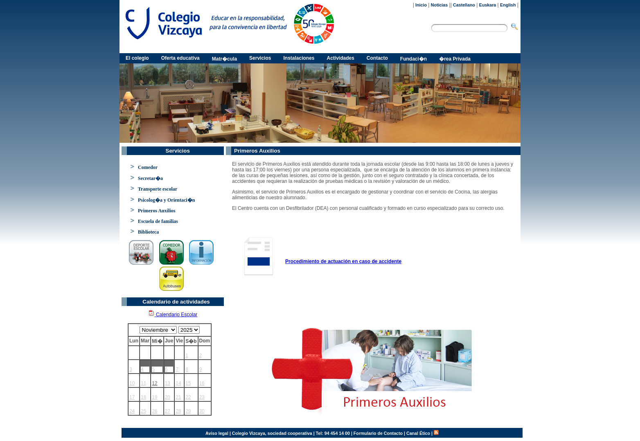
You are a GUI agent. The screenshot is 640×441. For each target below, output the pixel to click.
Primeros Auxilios (156, 211)
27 (167, 411)
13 (167, 383)
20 (167, 397)
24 (132, 411)
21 (178, 397)
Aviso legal (216, 433)
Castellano (464, 4)
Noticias (439, 4)
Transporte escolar (157, 189)
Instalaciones (298, 58)
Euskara (487, 4)
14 (178, 383)
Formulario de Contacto (378, 433)
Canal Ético (418, 433)
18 (143, 397)
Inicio (421, 4)
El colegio (137, 58)
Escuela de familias (158, 221)
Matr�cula (224, 59)
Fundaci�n (413, 59)
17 (132, 397)
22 (188, 397)
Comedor (148, 167)
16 (202, 383)
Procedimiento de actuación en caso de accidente (343, 261)
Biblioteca (148, 232)
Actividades (340, 58)
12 (154, 383)
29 (188, 411)
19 (154, 397)
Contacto (377, 58)
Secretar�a (150, 178)
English (508, 4)
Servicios (260, 58)
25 (143, 411)
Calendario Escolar (173, 314)
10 (132, 383)
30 (202, 411)
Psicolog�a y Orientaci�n (166, 200)
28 (178, 411)
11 (143, 383)
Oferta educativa (180, 58)
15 (188, 383)
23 (202, 397)
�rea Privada (455, 59)
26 (154, 411)
